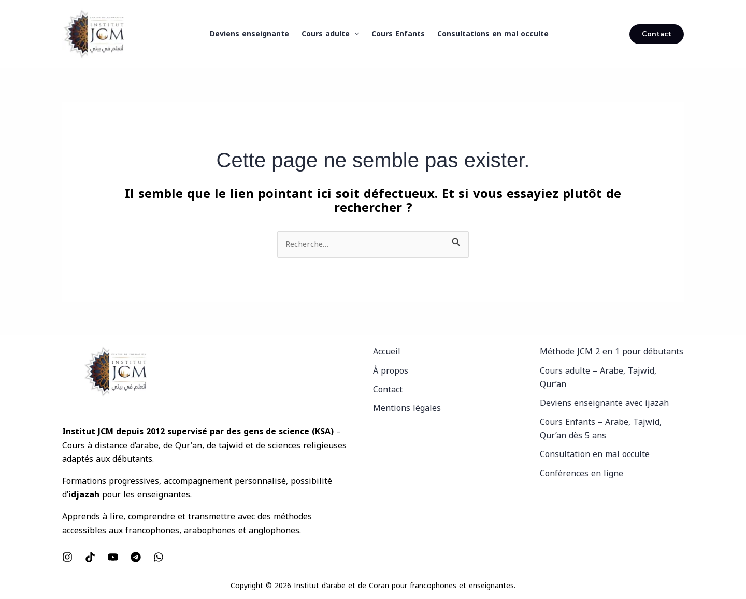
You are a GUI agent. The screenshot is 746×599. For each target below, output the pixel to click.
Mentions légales (407, 409)
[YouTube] (113, 558)
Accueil (386, 353)
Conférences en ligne (581, 474)
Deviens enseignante (249, 34)
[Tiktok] (90, 558)
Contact (388, 390)
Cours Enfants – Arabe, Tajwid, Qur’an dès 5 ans (601, 430)
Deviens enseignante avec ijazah (604, 404)
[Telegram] (136, 558)
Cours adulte (330, 34)
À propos (390, 371)
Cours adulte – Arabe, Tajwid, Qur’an (598, 378)
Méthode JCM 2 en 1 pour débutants (611, 353)
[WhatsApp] (158, 558)
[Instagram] (67, 558)
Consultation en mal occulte (595, 455)
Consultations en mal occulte (493, 34)
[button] (354, 34)
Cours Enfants (398, 34)
